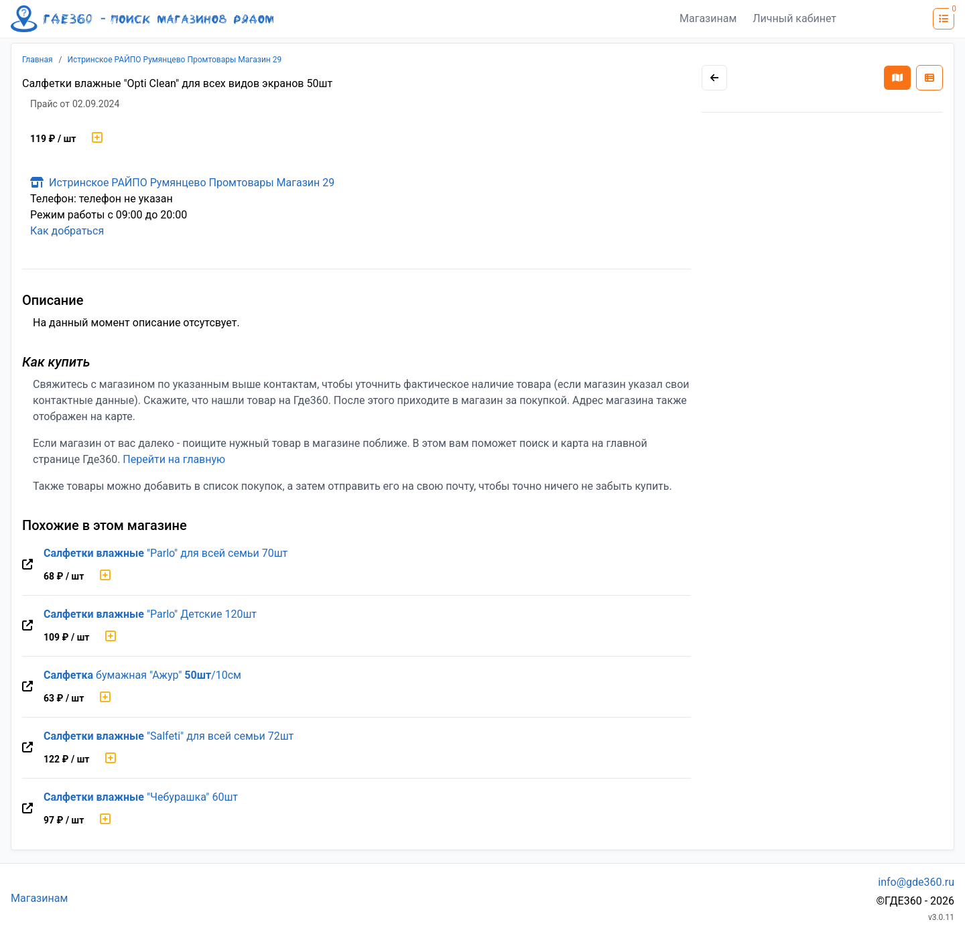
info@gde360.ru (916, 882)
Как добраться (67, 230)
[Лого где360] (142, 18)
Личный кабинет (794, 18)
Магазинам (708, 18)
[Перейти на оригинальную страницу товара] (27, 565)
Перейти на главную (174, 459)
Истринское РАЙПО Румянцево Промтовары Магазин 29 (175, 59)
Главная (37, 59)
